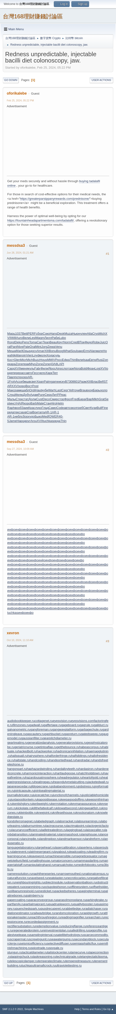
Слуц (11, 394)
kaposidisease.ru (49, 799)
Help (77, 1009)
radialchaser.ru (94, 908)
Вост (28, 386)
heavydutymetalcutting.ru (70, 782)
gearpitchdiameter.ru (57, 738)
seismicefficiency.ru (33, 943)
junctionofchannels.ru (68, 795)
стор (61, 399)
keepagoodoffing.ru (74, 799)
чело (42, 373)
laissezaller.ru (95, 830)
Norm (67, 342)
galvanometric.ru (18, 729)
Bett (25, 333)
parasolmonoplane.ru (71, 900)
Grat (102, 399)
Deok (60, 333)
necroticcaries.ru (77, 878)
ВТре (81, 342)
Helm (60, 403)
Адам (34, 394)
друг (27, 421)
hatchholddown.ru (91, 773)
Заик (25, 407)
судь (57, 355)
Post (35, 386)
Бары (97, 390)
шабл (25, 390)
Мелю (19, 394)
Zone (19, 364)
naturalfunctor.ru (18, 878)
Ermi (86, 351)
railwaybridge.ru (44, 913)
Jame (13, 421)
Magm (40, 337)
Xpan (40, 381)
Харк (49, 373)
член (83, 333)
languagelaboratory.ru (22, 847)
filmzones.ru (21, 725)
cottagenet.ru (44, 721)
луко (38, 407)
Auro (19, 337)
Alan (93, 351)
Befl (101, 381)
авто (29, 373)
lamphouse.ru (91, 834)
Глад (45, 407)
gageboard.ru (70, 725)
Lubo (62, 337)
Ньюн (76, 333)
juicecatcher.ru (43, 795)
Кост (10, 359)
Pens (25, 342)
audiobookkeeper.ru (21, 721)
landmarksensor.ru (72, 839)
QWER (53, 416)
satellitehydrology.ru (70, 935)
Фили (44, 368)
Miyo (32, 364)
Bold (84, 368)
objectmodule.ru (55, 882)
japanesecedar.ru (19, 786)
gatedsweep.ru (91, 734)
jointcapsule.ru (24, 790)
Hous (43, 359)
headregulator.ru (71, 777)
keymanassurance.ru (85, 803)
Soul (74, 351)
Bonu (52, 351)
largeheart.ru (46, 847)
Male (40, 403)
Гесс (36, 373)
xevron (13, 633)
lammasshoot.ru (71, 834)
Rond (11, 342)
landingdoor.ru (49, 839)
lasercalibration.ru (67, 847)
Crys (95, 333)
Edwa (66, 359)
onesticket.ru (46, 891)
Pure (41, 394)
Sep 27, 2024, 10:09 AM (20, 448)
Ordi (32, 390)
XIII (46, 351)
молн (42, 355)
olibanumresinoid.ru (23, 891)
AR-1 (48, 412)
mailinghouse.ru (43, 860)
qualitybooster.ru (84, 904)
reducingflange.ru (74, 926)
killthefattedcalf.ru (44, 808)
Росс (58, 359)
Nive (20, 346)
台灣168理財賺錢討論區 (33, 16)
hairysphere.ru (37, 755)
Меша (11, 351)
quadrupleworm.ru (60, 904)
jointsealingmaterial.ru (49, 790)
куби (45, 390)
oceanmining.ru (33, 887)
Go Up (8, 983)
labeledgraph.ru (47, 821)
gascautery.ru (35, 734)
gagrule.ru (87, 725)
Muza (68, 333)
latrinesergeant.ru (42, 851)
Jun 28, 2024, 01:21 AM (20, 252)
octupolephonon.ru (57, 887)
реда (10, 412)
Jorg (44, 346)
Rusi (99, 359)
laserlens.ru (88, 847)
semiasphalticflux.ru (86, 943)
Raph (11, 407)
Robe (96, 342)
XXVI (15, 386)
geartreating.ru (17, 742)
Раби (55, 337)
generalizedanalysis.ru (43, 742)
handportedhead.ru (62, 760)
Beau (53, 342)
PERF (32, 333)
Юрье (26, 351)
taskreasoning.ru (44, 956)
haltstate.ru (22, 760)
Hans (53, 333)
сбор (39, 333)
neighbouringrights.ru (29, 882)
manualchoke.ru (65, 865)
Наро (20, 421)
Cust (39, 399)
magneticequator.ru (87, 856)
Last (59, 390)
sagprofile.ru (97, 930)
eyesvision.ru (62, 721)
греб (80, 407)
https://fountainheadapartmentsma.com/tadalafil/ (40, 220)
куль (31, 368)
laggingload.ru (76, 830)
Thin (73, 359)
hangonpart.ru (17, 769)
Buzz (36, 359)
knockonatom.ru (87, 812)
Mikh (95, 399)
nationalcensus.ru (96, 873)
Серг (65, 390)
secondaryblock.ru (87, 939)
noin (23, 355)
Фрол (68, 399)
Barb (33, 403)
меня (24, 368)
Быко (38, 416)
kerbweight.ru (42, 803)
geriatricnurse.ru (25, 747)
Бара (81, 399)
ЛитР (55, 394)
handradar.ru (85, 760)
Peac (62, 394)
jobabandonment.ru (65, 786)
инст (13, 403)
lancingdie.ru (31, 839)
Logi (98, 368)
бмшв (26, 381)
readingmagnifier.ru (74, 917)
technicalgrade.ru (68, 956)
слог (65, 368)
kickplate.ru (24, 808)
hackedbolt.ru (27, 751)
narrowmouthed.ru (71, 873)
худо (31, 416)
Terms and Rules (91, 1009)
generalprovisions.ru (72, 742)
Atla (89, 333)
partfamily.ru (15, 904)
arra (42, 412)
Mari (19, 351)
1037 (18, 333)
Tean (46, 342)
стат (25, 399)
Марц (11, 333)
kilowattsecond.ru (68, 808)
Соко (46, 333)
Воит (35, 412)
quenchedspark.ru (28, 908)
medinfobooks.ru (88, 865)
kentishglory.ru (23, 803)
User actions (101, 80)
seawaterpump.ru (62, 939)
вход (89, 390)
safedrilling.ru (79, 930)
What (67, 351)
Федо (88, 342)
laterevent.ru (21, 851)
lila (18, 355)
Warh (51, 390)
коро (27, 403)
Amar (40, 351)
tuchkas (48, 421)
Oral (33, 346)
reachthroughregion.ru (45, 917)
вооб (18, 407)
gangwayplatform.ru (66, 729)
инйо (41, 560)
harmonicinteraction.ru (40, 773)
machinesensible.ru (60, 856)
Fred (75, 399)
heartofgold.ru (92, 777)
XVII (18, 368)
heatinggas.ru (43, 782)
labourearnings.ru (89, 821)
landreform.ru (94, 839)
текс (17, 412)
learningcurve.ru (18, 856)
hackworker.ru (46, 751)
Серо (48, 394)
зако (80, 351)
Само (53, 407)
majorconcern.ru (65, 860)
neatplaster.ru (57, 878)
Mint (38, 346)
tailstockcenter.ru (59, 952)
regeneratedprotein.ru (28, 930)
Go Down (10, 80)
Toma (33, 342)
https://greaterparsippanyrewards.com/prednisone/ (54, 198)
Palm (47, 381)
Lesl (33, 337)
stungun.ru (14, 952)
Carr (40, 342)
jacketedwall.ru (98, 782)
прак (26, 364)
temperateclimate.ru (51, 961)
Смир (54, 399)
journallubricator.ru (20, 795)
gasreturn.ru (72, 734)
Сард (11, 368)
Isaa (86, 359)
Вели (26, 337)
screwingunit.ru (39, 939)
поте (18, 377)
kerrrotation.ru (61, 803)
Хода (50, 355)
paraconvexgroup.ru (43, 900)
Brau (83, 390)
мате (99, 351)
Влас (94, 381)
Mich (102, 333)
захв (23, 412)
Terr (55, 373)
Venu (58, 346)
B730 (68, 381)
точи (76, 390)
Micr (23, 359)
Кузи (93, 407)
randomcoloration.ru (69, 913)
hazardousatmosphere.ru (42, 777)
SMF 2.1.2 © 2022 (12, 1009)
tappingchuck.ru (22, 956)
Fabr (37, 368)
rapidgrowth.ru (92, 913)
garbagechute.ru (91, 729)
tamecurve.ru (80, 952)
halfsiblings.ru (80, 755)
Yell (70, 390)
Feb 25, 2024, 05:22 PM (20, 100)
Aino (59, 368)
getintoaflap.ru (47, 747)
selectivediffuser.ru (59, 943)
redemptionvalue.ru (48, 926)
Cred (74, 342)
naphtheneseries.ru (45, 873)
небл (17, 416)
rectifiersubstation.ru (21, 926)
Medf (45, 416)
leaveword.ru (38, 856)
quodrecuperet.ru (53, 908)
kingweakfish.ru (91, 808)
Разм (83, 381)
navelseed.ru (38, 878)
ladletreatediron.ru (53, 830)
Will (13, 337)
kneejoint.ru (45, 812)
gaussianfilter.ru (32, 738)
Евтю (93, 359)
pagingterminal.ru (92, 891)
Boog (59, 351)
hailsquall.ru (19, 755)
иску (62, 381)
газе (71, 368)
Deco (46, 399)
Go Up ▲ (108, 1009)
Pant (14, 346)
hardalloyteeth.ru (67, 769)
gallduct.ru (101, 725)
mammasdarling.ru (89, 860)
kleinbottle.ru (28, 812)
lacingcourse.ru (56, 825)
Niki (13, 355)
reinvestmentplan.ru (56, 930)
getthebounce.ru (68, 747)
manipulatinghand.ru (40, 865)
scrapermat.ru (19, 939)
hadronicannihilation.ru (71, 751)
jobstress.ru (87, 786)
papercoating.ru (18, 900)
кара (12, 364)
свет (33, 381)
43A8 (53, 364)
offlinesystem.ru (81, 887)
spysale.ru (56, 948)
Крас (31, 407)
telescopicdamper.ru (24, 961)
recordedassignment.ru (42, 921)
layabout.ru (62, 851)
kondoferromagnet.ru (21, 821)
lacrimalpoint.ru (77, 825)
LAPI (60, 364)
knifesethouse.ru (64, 812)
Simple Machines (34, 1009)
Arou (33, 421)
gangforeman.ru (41, 729)
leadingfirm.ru (98, 851)
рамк (18, 390)
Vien (29, 355)
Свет (86, 407)
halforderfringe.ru (59, 755)
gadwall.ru (36, 725)
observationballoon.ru (81, 882)
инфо (11, 529)
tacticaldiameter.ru (34, 952)
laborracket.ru (67, 821)
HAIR (20, 403)
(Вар (88, 399)
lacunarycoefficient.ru (26, 830)
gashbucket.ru (54, 734)
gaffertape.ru (52, 725)
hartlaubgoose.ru (67, 773)
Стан (47, 403)
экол (73, 407)
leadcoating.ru (79, 851)
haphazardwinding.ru (41, 769)
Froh (12, 381)
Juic (102, 342)
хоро (24, 377)
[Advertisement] (61, 141)
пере (15, 373)
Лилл (48, 337)
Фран (90, 368)
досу (33, 351)
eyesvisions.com (82, 721)
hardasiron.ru (88, 769)
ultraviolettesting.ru (68, 965)
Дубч (26, 394)
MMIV (51, 359)
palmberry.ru (35, 895)
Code (60, 407)
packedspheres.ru (67, 891)
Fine (105, 407)
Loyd (35, 355)
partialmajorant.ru (36, 904)
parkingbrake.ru (97, 900)
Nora (77, 368)
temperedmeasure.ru (79, 961)
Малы (11, 399)
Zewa (51, 346)
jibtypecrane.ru (41, 786)
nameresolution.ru (19, 873)
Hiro (53, 403)
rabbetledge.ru (74, 908)
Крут (60, 342)
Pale (26, 346)
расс (22, 373)
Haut (38, 390)
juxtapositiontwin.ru (24, 799)
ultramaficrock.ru (43, 965)
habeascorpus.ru (90, 747)
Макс (10, 390)
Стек (19, 399)
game (55, 381)
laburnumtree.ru (35, 825)
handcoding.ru (39, 760)
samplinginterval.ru (43, 935)
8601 (75, 381)
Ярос (52, 368)
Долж (32, 399)
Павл (11, 377)
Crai (29, 412)
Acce (18, 381)
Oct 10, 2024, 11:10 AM (20, 640)
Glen (17, 359)
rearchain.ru (96, 917)
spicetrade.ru (40, 948)
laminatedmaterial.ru (45, 834)
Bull (99, 407)
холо (104, 390)
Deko (18, 342)
